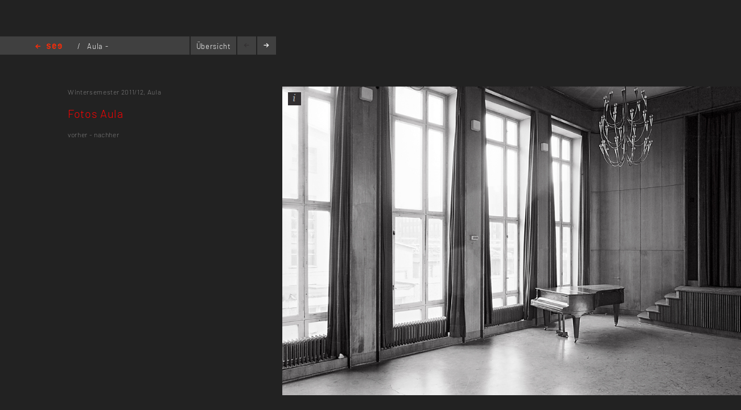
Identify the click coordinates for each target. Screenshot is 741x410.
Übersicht (213, 46)
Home (48, 47)
